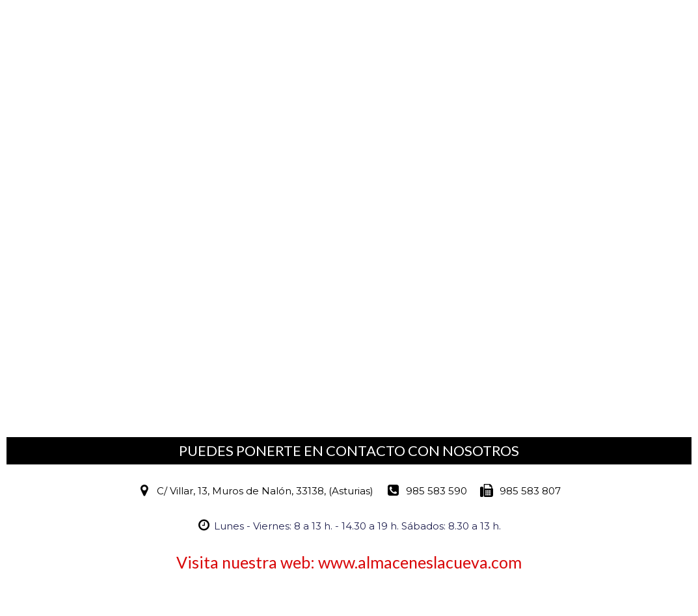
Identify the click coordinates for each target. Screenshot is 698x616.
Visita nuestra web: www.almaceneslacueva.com (349, 562)
